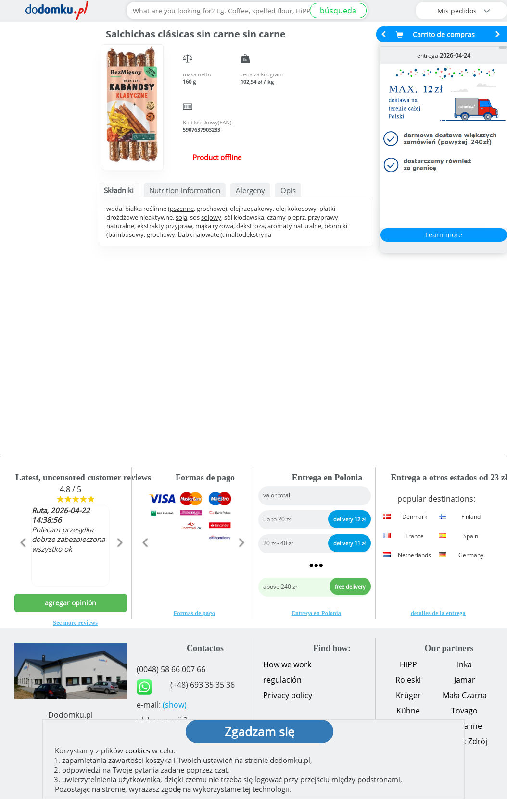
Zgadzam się (259, 731)
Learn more (443, 234)
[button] (22, 563)
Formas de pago (194, 613)
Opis (288, 190)
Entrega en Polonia (316, 613)
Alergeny (250, 190)
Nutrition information (184, 190)
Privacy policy (287, 695)
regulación (282, 680)
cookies (137, 750)
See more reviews (75, 622)
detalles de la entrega (438, 613)
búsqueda (338, 10)
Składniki (119, 190)
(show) (175, 705)
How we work (287, 664)
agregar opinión (70, 602)
